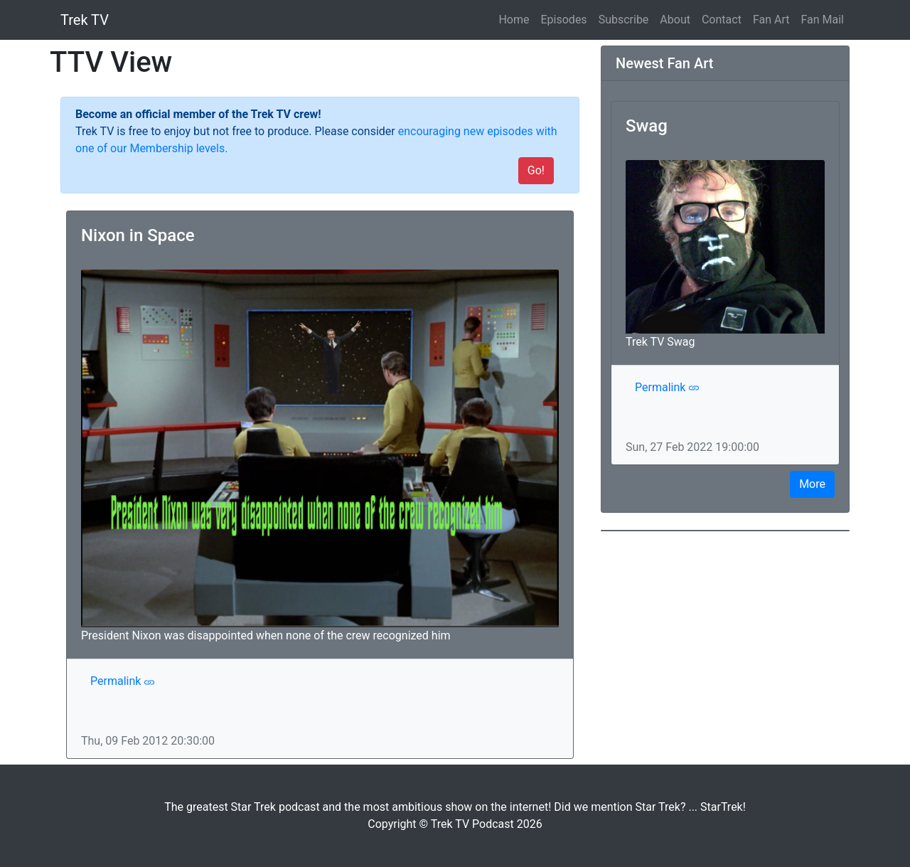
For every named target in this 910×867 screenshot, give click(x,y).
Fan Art (771, 19)
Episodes (564, 19)
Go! (536, 170)
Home (516, 18)
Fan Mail (822, 19)
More (812, 484)
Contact (722, 19)
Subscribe (624, 19)
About (675, 19)
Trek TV (84, 19)
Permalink (122, 681)
